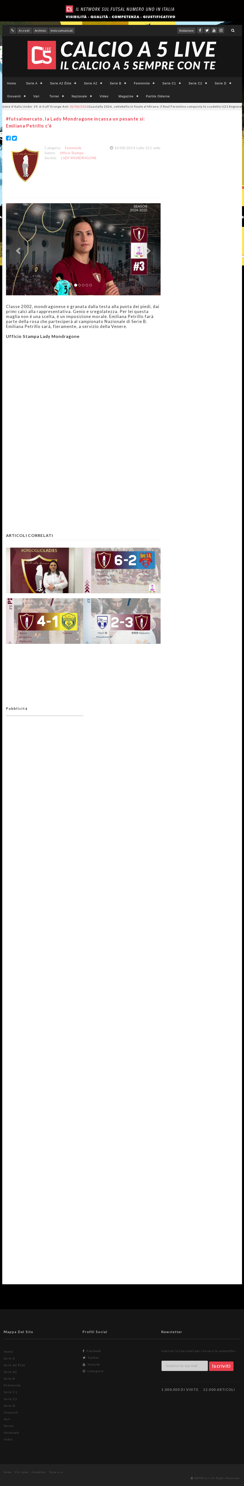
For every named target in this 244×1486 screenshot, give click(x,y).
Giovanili (14, 96)
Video (104, 96)
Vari (36, 96)
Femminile (142, 83)
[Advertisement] (83, 389)
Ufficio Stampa (72, 153)
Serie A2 (90, 83)
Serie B (115, 83)
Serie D (221, 83)
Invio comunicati (62, 30)
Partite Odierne (158, 96)
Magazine (126, 96)
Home (11, 83)
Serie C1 (169, 83)
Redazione (186, 30)
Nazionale (79, 96)
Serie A (32, 83)
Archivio (40, 30)
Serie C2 (195, 83)
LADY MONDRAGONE (79, 158)
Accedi (24, 30)
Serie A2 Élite (60, 83)
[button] (17, 249)
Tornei (54, 96)
